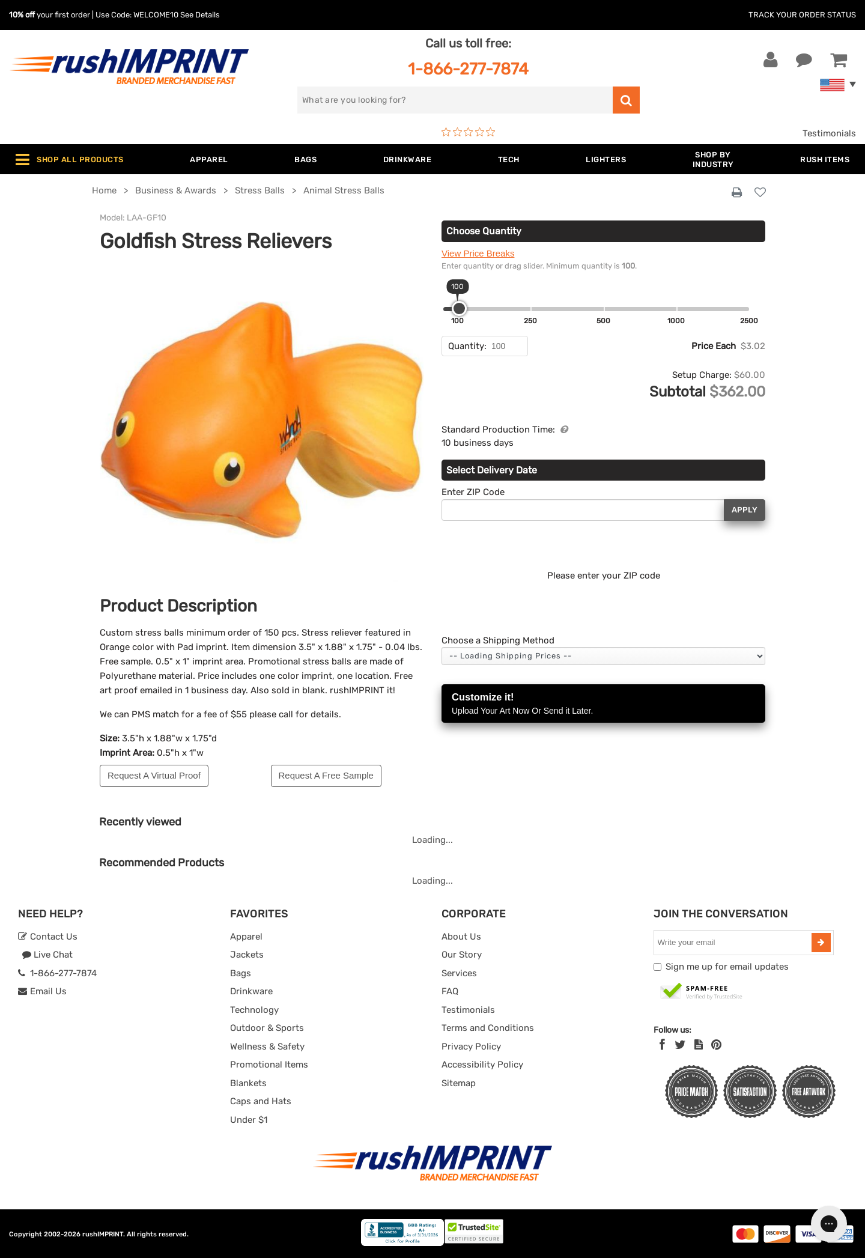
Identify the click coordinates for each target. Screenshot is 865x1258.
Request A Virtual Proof (154, 775)
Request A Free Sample (326, 775)
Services (459, 973)
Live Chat (47, 954)
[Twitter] (680, 1045)
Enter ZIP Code (473, 492)
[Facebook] (662, 1045)
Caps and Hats (260, 1101)
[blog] (698, 1045)
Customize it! (603, 704)
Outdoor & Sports (267, 1028)
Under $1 (248, 1119)
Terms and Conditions (488, 1028)
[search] (455, 100)
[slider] (459, 308)
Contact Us (47, 936)
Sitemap (459, 1083)
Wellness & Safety (267, 1046)
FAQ (450, 991)
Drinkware (251, 991)
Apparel (246, 936)
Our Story (462, 954)
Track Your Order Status (802, 14)
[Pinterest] (716, 1045)
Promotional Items (269, 1064)
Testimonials (829, 133)
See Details (200, 14)
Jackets (247, 954)
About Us (461, 936)
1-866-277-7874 (468, 69)
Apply (744, 509)
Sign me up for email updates (727, 966)
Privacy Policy (471, 1046)
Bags (240, 973)
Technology (254, 1009)
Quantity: (467, 346)
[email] (734, 942)
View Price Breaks (478, 253)
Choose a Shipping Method (498, 640)
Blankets (248, 1083)
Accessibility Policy (482, 1064)
